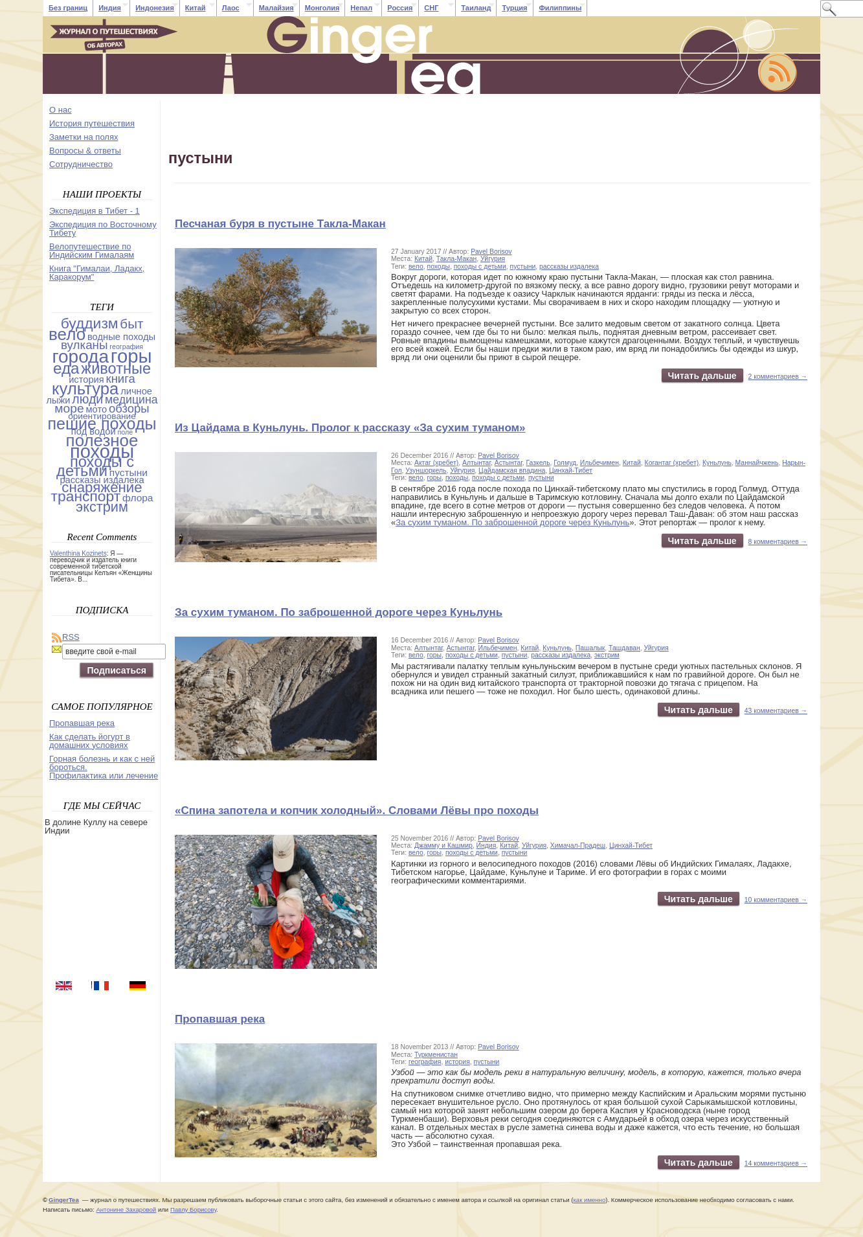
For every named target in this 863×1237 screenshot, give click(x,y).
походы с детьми (480, 266)
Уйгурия (492, 258)
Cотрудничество (81, 164)
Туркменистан (436, 1054)
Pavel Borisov (491, 251)
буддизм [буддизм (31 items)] (89, 323)
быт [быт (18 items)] (131, 323)
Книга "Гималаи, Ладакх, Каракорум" (96, 273)
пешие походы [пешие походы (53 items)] (101, 423)
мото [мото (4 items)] (96, 409)
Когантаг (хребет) (672, 462)
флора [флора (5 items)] (137, 497)
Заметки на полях (83, 137)
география (425, 1061)
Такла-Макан (456, 258)
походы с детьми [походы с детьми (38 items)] (95, 466)
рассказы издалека (569, 266)
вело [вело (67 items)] (67, 334)
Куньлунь (717, 462)
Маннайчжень (757, 462)
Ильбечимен (599, 462)
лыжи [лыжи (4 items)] (58, 400)
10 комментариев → (776, 899)
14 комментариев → (776, 1163)
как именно (589, 1199)
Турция (514, 8)
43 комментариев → (776, 710)
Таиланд (476, 8)
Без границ (68, 8)
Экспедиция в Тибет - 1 (94, 211)
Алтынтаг (476, 462)
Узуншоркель (425, 470)
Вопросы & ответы (85, 150)
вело (416, 266)
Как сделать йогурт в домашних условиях (89, 741)
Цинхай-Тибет (570, 470)
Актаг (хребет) (436, 462)
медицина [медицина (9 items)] (131, 399)
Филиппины (560, 8)
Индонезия (154, 8)
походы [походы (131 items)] (102, 451)
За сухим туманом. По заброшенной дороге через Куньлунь (512, 522)
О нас (60, 110)
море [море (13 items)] (69, 408)
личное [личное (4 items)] (136, 391)
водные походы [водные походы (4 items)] (121, 337)
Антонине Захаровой (126, 1209)
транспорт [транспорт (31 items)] (85, 496)
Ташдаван (624, 648)
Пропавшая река (220, 1019)
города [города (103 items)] (80, 356)
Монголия (322, 8)
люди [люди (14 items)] (87, 399)
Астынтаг (508, 462)
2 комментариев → (778, 376)
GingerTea (64, 1199)
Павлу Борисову (193, 1209)
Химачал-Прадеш (577, 845)
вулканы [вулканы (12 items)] (84, 345)
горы (434, 477)
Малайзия (276, 8)
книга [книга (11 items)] (120, 378)
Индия (109, 8)
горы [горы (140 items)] (131, 356)
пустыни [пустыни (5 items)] (128, 472)
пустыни (523, 266)
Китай (195, 8)
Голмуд (565, 462)
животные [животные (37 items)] (116, 368)
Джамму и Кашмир (443, 845)
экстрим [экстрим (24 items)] (102, 507)
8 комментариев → (778, 541)
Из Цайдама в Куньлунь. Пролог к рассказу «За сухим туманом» (350, 428)
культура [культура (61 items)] (85, 389)
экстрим (607, 655)
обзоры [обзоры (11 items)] (129, 408)
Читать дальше (702, 375)
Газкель (538, 462)
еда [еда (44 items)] (66, 368)
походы (438, 266)
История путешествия (92, 123)
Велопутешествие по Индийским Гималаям (91, 251)
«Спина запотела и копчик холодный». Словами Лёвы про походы (357, 810)
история (457, 1061)
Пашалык (590, 648)
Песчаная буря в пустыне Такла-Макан (280, 224)
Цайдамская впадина (511, 470)
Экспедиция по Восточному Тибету (103, 229)
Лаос (231, 8)
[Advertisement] (103, 906)
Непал (361, 8)
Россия (399, 8)
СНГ (431, 8)
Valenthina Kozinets (78, 553)
